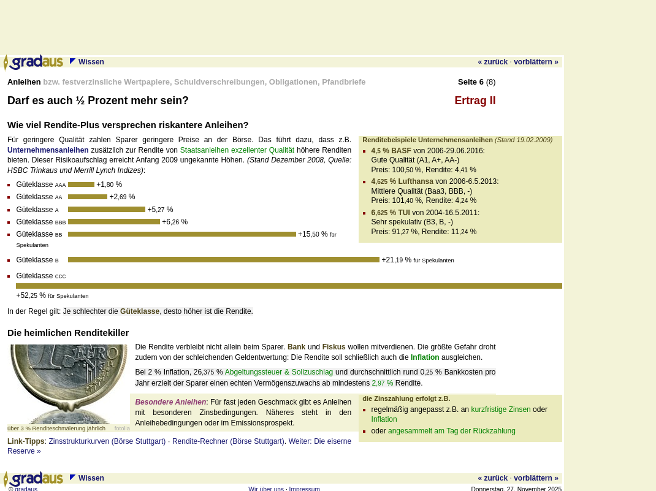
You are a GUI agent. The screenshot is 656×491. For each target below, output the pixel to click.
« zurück (493, 62)
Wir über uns (266, 485)
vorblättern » (536, 62)
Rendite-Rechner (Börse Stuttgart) (228, 437)
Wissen (91, 62)
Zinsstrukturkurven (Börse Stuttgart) (107, 437)
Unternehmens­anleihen (48, 150)
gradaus (26, 485)
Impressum (304, 485)
